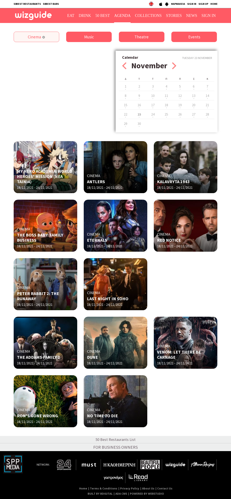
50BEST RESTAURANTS (27, 3)
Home (83, 488)
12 (180, 95)
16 (139, 105)
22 (125, 114)
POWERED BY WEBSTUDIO (147, 494)
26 (180, 114)
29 (125, 123)
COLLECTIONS (148, 15)
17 (153, 105)
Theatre (141, 36)
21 (207, 105)
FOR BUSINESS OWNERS (115, 447)
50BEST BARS (51, 3)
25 (166, 114)
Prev (124, 66)
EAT (70, 15)
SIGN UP (203, 3)
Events (194, 36)
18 (166, 105)
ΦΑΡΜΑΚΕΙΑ (178, 3)
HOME (214, 3)
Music (89, 36)
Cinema (34, 36)
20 (193, 105)
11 (166, 95)
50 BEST (102, 15)
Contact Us (164, 488)
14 (207, 95)
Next (174, 66)
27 (193, 114)
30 (139, 123)
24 (153, 114)
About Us (148, 488)
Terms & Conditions (103, 488)
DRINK (85, 15)
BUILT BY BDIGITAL (100, 494)
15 (125, 105)
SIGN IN (191, 3)
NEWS (191, 15)
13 (193, 95)
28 (207, 114)
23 (139, 114)
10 (153, 95)
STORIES (174, 15)
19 (180, 105)
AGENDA (122, 15)
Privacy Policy (129, 488)
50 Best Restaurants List (115, 439)
